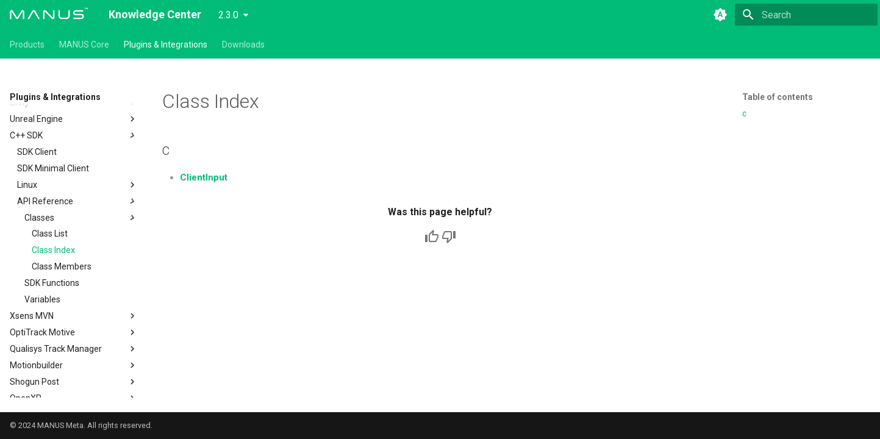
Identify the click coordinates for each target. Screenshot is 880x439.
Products (27, 44)
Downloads (243, 44)
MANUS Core (84, 44)
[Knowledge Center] (49, 14)
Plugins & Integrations (165, 44)
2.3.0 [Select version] (228, 15)
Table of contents (777, 97)
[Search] (806, 15)
